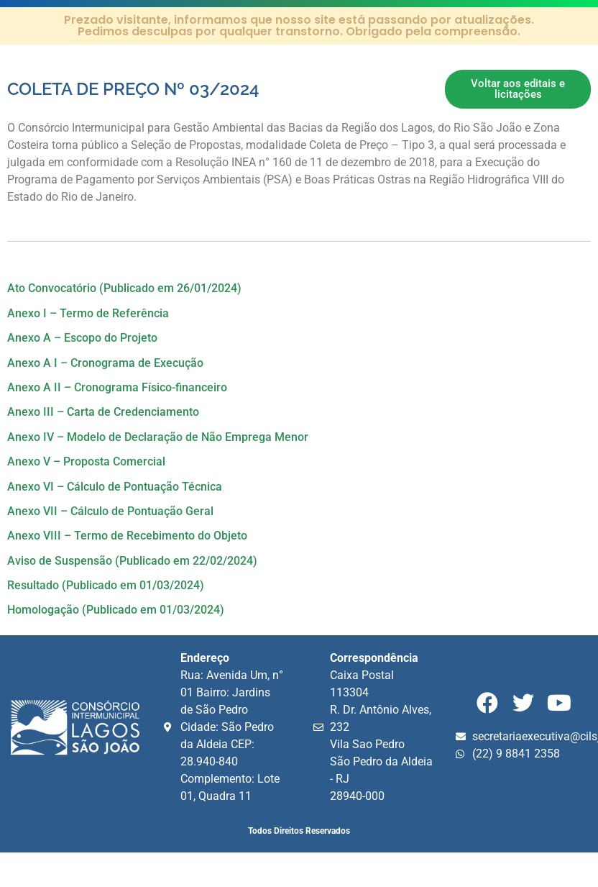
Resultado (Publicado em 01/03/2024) (105, 585)
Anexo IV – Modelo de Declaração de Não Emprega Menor (157, 437)
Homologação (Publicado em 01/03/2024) (115, 610)
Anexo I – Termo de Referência (88, 313)
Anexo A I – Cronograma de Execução (105, 363)
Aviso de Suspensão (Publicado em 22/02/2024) (132, 561)
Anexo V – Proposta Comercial (86, 461)
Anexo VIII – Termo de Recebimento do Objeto (127, 535)
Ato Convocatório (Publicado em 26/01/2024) (124, 288)
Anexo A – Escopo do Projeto (82, 338)
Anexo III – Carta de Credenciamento (103, 412)
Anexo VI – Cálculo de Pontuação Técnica (114, 486)
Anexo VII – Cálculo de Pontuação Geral (110, 511)
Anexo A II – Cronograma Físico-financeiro (117, 387)
